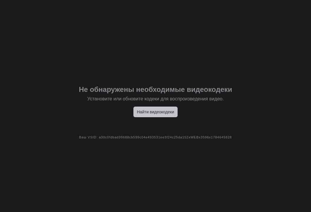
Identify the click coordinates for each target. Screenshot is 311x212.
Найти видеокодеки (155, 112)
